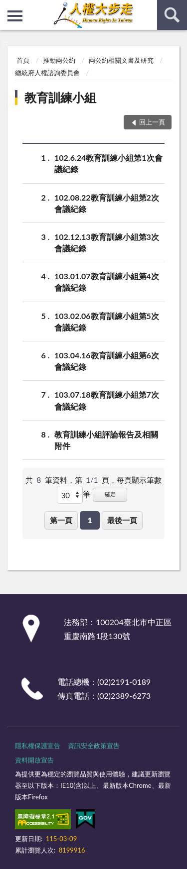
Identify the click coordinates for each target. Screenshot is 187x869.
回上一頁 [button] (152, 122)
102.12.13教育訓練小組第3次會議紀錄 (106, 242)
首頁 (22, 60)
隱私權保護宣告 (37, 746)
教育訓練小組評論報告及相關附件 (106, 439)
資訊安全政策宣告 (94, 746)
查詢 (172, 15)
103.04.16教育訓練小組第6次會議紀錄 (106, 360)
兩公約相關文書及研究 (121, 60)
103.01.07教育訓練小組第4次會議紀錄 (106, 281)
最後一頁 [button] (122, 520)
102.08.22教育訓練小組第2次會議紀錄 (106, 203)
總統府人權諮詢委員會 (47, 73)
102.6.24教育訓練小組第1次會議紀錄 (108, 163)
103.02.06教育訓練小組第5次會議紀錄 (106, 321)
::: (7, 7)
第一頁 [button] (61, 520)
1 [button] (90, 520)
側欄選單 (14, 15)
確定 (110, 494)
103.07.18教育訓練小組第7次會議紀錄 (106, 400)
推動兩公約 (59, 60)
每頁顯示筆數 (139, 479)
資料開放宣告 (34, 760)
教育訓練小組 (60, 97)
